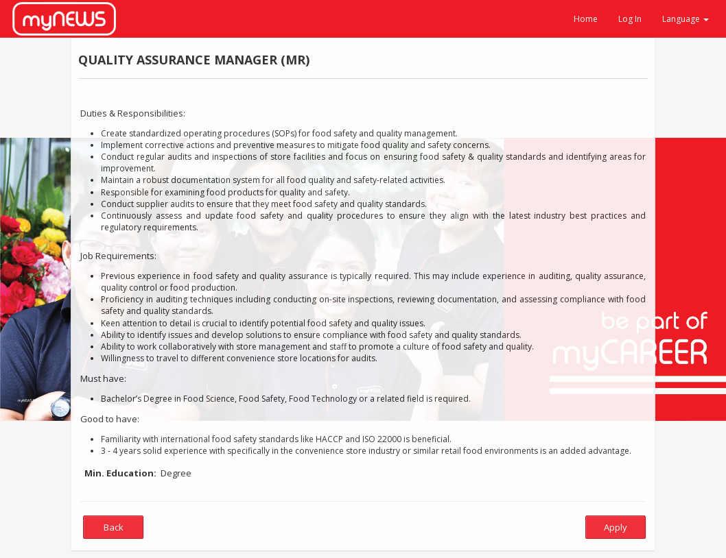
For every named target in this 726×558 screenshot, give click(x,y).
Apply (615, 527)
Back (114, 527)
